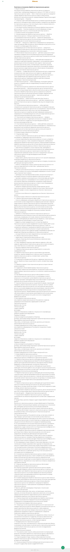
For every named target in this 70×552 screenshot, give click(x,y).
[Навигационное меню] (2, 1)
